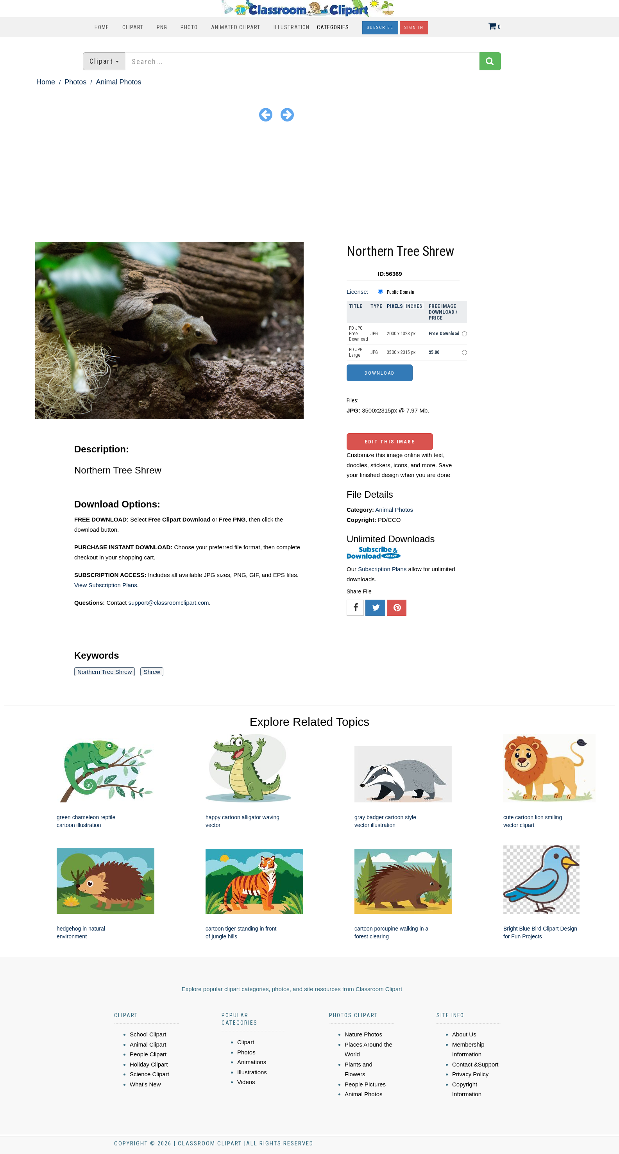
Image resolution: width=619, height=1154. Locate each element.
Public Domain (400, 292)
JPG (374, 333)
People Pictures (365, 1084)
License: (358, 291)
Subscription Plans (382, 569)
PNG (162, 27)
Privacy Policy (470, 1074)
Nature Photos (363, 1034)
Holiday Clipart (149, 1064)
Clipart (132, 27)
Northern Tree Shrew (104, 671)
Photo (189, 27)
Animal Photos (118, 82)
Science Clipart (149, 1074)
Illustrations (252, 1072)
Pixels (395, 306)
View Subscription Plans (105, 585)
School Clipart (148, 1034)
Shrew (151, 671)
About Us (464, 1034)
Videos (246, 1082)
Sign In (414, 27)
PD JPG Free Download (358, 333)
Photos (75, 82)
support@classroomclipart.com (168, 602)
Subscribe (380, 27)
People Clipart (148, 1054)
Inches (414, 306)
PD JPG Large (356, 352)
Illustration (292, 27)
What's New (145, 1084)
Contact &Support (475, 1064)
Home (102, 27)
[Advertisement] (309, 183)
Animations (251, 1062)
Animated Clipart (235, 27)
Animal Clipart (148, 1044)
